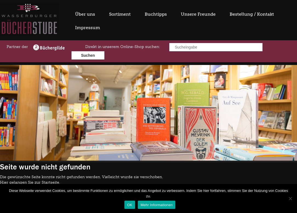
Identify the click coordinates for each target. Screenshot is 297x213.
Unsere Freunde (198, 14)
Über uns (85, 14)
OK (129, 205)
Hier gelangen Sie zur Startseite (29, 182)
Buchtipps (156, 14)
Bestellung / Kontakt (252, 14)
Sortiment (120, 14)
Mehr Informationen (157, 205)
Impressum (87, 27)
